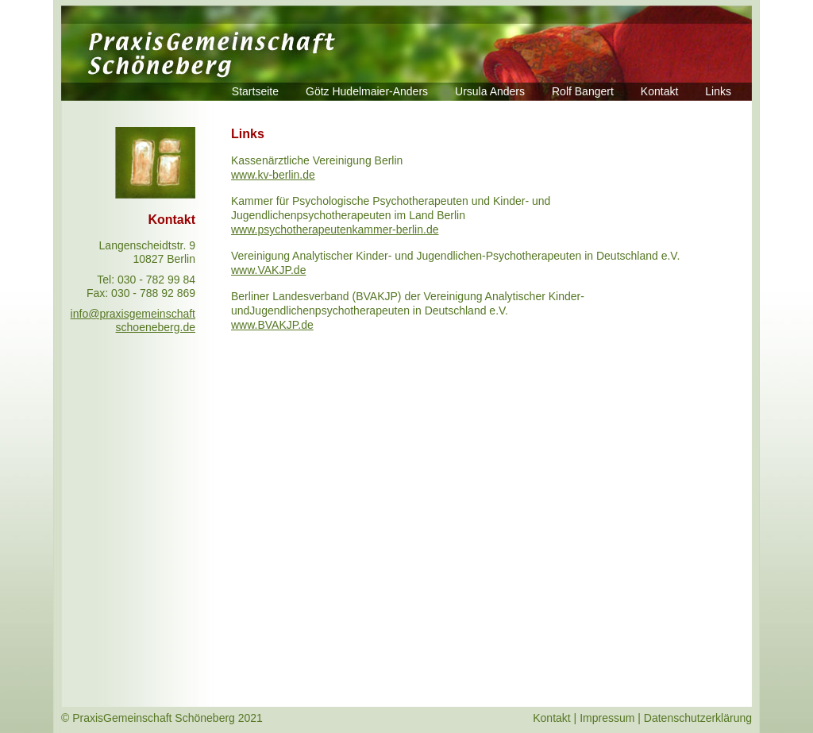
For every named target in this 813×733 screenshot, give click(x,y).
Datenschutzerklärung (698, 718)
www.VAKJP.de (268, 270)
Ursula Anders (490, 91)
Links (718, 91)
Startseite (255, 91)
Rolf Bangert (583, 91)
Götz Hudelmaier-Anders (367, 91)
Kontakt (659, 91)
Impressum (607, 718)
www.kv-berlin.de (273, 174)
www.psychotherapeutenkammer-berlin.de (334, 229)
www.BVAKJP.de (272, 324)
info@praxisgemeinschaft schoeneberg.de (133, 320)
